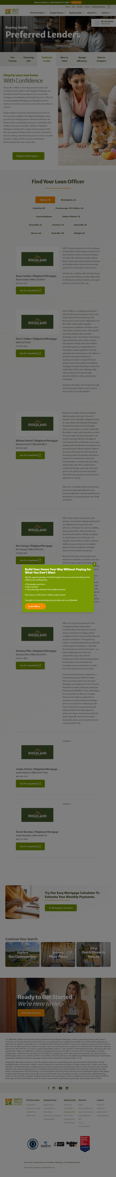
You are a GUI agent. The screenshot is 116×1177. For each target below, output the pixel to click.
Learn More (34, 606)
